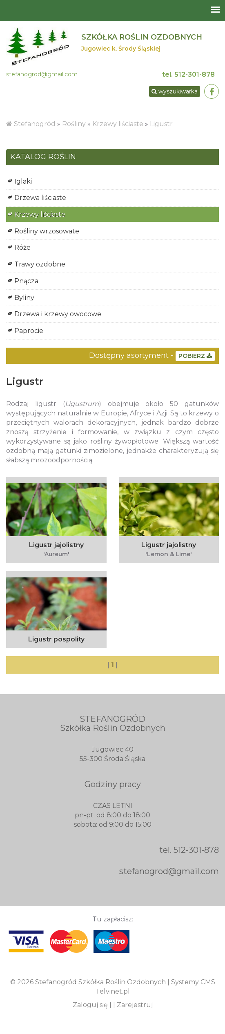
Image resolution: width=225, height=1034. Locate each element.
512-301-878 (194, 74)
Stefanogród (35, 124)
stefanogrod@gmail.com (42, 74)
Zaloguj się (90, 1005)
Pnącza (26, 281)
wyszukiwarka (174, 91)
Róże (22, 247)
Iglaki (23, 181)
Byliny (24, 298)
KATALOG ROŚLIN (43, 157)
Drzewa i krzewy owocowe (57, 314)
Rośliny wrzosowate (46, 231)
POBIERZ (195, 355)
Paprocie (28, 331)
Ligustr (161, 124)
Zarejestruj (135, 1005)
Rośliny (74, 124)
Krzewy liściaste (117, 124)
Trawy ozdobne (39, 264)
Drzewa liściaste (40, 198)
